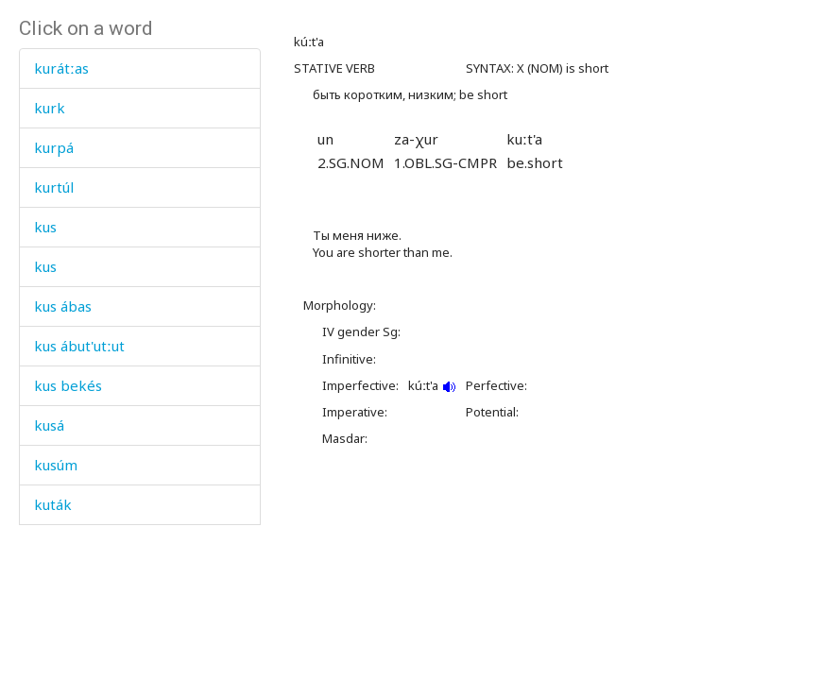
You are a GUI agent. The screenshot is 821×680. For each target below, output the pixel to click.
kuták (53, 504)
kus (45, 226)
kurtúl (54, 187)
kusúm (55, 464)
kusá (49, 425)
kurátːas (61, 68)
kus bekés (68, 385)
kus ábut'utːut (79, 345)
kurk (49, 107)
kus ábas (63, 306)
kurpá (54, 147)
